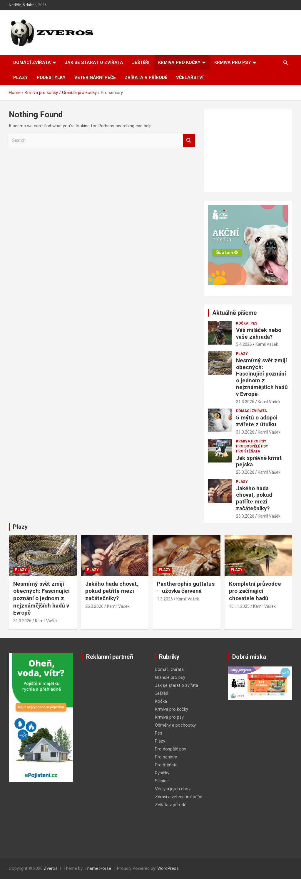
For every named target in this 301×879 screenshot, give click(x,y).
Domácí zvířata (32, 62)
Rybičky (162, 773)
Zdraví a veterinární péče (178, 796)
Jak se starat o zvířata (94, 62)
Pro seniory (166, 757)
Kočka (242, 323)
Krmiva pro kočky (179, 62)
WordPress (168, 868)
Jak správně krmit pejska (259, 461)
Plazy (20, 77)
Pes (253, 323)
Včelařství (189, 77)
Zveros (51, 868)
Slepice (162, 780)
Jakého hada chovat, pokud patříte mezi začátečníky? (254, 498)
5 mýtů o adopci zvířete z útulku (256, 421)
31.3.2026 (245, 401)
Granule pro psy (170, 677)
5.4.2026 (244, 344)
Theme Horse (98, 868)
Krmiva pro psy (232, 62)
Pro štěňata (248, 451)
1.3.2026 (165, 599)
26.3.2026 (245, 472)
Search (189, 140)
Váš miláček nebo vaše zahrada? (258, 333)
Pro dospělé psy (252, 446)
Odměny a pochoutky (175, 725)
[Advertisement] (248, 150)
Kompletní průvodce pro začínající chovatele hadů (255, 591)
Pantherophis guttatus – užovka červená (186, 587)
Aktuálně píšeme (234, 312)
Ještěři (140, 62)
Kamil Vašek (266, 344)
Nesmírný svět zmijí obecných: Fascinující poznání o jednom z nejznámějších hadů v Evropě (262, 377)
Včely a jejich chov (172, 788)
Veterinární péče (95, 77)
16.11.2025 (239, 606)
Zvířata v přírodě (146, 77)
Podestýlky (51, 77)
